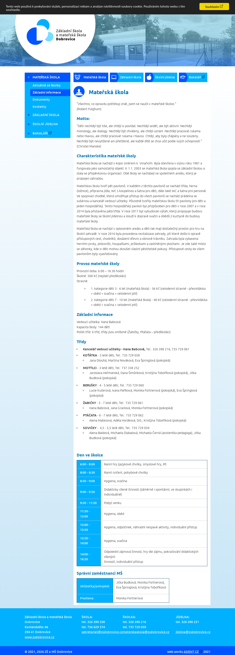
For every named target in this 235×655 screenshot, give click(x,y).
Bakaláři (40, 133)
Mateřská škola (46, 77)
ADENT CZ (191, 651)
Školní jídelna (45, 124)
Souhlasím (212, 7)
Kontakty (39, 107)
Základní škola (46, 115)
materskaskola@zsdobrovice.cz (146, 632)
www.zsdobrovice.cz (39, 637)
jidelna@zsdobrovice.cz (193, 632)
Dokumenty (41, 99)
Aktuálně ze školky (46, 85)
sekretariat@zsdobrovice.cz (102, 632)
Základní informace (47, 92)
